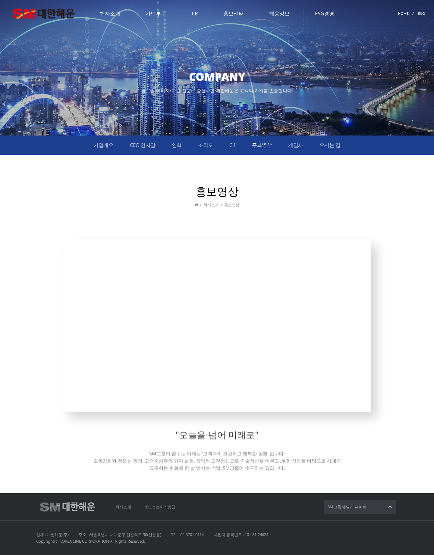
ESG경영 (324, 13)
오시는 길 (330, 145)
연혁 (177, 145)
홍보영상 (262, 144)
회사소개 (110, 13)
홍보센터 (233, 13)
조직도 (205, 145)
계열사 (295, 145)
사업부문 (156, 13)
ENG (421, 13)
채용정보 (279, 13)
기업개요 (103, 145)
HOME (403, 13)
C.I (232, 145)
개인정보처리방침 (159, 507)
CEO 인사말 (143, 145)
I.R (194, 13)
